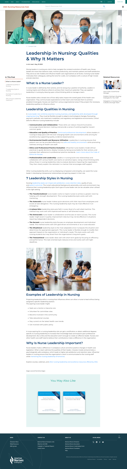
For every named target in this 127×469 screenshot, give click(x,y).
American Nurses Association (72, 444)
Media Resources (14, 444)
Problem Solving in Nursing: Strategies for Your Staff (112, 97)
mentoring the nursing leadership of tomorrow (48, 356)
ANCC (17, 2)
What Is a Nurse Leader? (13, 81)
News (43, 2)
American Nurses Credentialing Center (74, 446)
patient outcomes (35, 185)
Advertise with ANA (42, 444)
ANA (12, 2)
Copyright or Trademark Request (46, 446)
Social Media (96, 437)
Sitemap (114, 459)
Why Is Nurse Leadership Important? (13, 99)
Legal (110, 459)
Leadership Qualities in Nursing (13, 85)
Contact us (41, 437)
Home (7, 2)
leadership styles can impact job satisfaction (48, 183)
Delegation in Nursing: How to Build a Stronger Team (112, 101)
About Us (68, 437)
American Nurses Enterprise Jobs (46, 442)
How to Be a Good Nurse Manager (111, 92)
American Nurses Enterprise (72, 442)
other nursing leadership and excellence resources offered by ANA (73, 362)
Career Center (41, 448)
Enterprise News (14, 442)
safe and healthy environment (75, 142)
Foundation (26, 2)
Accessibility (99, 459)
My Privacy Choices (91, 459)
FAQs (66, 450)
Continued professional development (72, 132)
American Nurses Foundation (72, 448)
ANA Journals (13, 446)
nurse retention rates (73, 183)
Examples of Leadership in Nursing (14, 94)
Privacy (105, 459)
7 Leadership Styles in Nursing (12, 90)
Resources (35, 2)
